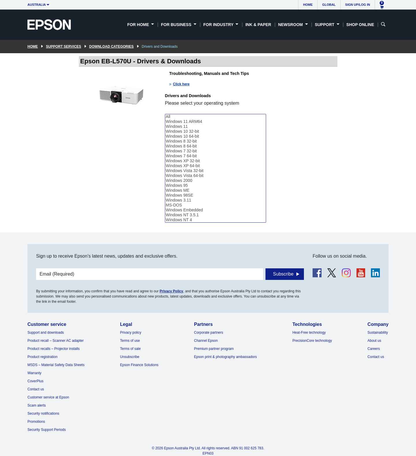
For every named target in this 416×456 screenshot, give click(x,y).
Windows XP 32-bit (215, 160)
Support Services (63, 47)
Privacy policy (130, 333)
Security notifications (43, 413)
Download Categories (111, 47)
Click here (181, 84)
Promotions (36, 422)
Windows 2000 (215, 180)
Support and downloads (45, 333)
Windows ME (215, 190)
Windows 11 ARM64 (215, 121)
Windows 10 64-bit (215, 136)
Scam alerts (36, 405)
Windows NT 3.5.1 (215, 215)
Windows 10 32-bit (215, 131)
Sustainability (377, 333)
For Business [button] (176, 24)
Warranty (34, 373)
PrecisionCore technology (312, 341)
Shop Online (360, 24)
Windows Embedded (215, 210)
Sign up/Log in (357, 4)
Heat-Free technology (309, 333)
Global (328, 4)
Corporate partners (208, 333)
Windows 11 (215, 126)
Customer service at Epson (48, 397)
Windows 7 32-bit (215, 151)
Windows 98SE (215, 195)
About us (374, 341)
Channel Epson (206, 341)
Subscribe (283, 274)
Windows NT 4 (215, 219)
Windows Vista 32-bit (215, 170)
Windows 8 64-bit (215, 146)
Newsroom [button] (291, 24)
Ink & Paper (258, 24)
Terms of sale (130, 349)
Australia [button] (36, 4)
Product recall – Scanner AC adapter (55, 341)
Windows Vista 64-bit (215, 175)
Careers (373, 349)
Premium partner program (214, 349)
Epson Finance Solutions (139, 365)
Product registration (42, 357)
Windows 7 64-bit (215, 156)
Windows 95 (215, 185)
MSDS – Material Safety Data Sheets (55, 365)
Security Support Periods (46, 430)
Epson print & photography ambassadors (225, 357)
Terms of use (130, 341)
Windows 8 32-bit (215, 141)
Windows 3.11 (215, 200)
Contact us (35, 389)
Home (308, 4)
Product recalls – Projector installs (53, 349)
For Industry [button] (219, 24)
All (215, 116)
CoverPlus (35, 381)
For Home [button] (138, 24)
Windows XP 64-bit (215, 165)
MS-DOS (215, 205)
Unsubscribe (130, 357)
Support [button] (325, 24)
